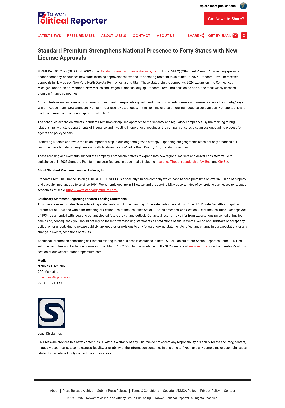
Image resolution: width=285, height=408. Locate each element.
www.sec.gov (198, 246)
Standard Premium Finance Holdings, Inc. (129, 71)
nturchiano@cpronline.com (56, 277)
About (54, 391)
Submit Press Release (112, 391)
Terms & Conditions (145, 391)
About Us (166, 35)
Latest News (49, 35)
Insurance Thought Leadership (177, 162)
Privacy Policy (210, 391)
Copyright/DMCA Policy (179, 391)
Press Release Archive (78, 391)
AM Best (205, 162)
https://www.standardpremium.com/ (92, 190)
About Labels (113, 35)
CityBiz (223, 162)
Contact (141, 35)
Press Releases (81, 35)
